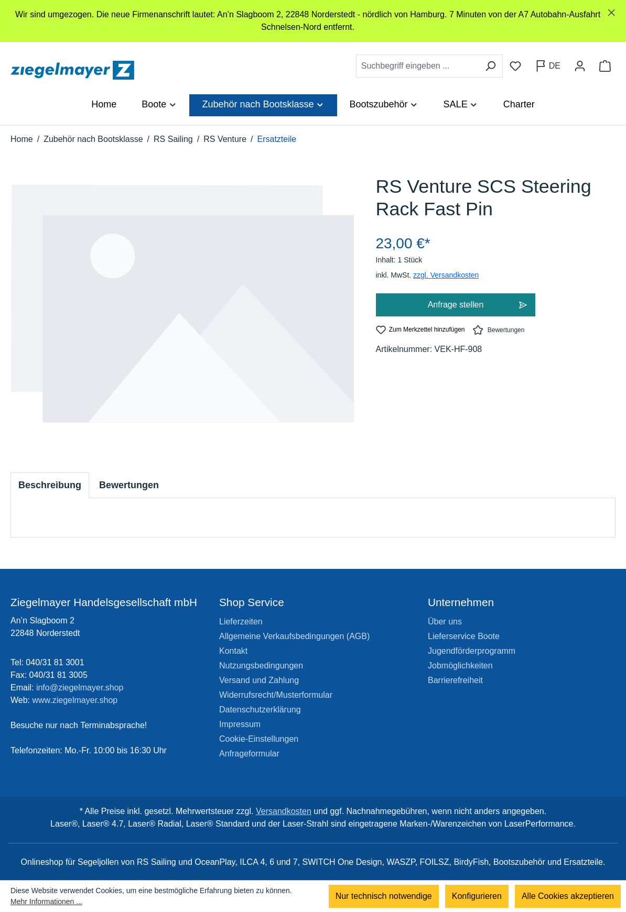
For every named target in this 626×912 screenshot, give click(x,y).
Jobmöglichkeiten (460, 665)
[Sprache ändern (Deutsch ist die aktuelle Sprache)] (547, 66)
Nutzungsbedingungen (261, 665)
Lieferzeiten (241, 621)
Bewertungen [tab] (129, 485)
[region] (313, 21)
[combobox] (417, 66)
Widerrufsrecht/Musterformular (275, 694)
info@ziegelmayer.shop (80, 687)
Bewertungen (498, 330)
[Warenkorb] (605, 66)
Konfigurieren (477, 896)
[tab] (49, 485)
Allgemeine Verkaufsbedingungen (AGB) (294, 636)
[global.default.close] (611, 12)
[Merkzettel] (515, 66)
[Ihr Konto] (579, 66)
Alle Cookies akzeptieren (568, 896)
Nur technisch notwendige (384, 896)
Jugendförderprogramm (471, 650)
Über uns (445, 621)
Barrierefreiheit (455, 680)
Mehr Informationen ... (46, 901)
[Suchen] (490, 66)
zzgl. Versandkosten (446, 275)
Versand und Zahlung (259, 680)
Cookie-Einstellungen (258, 738)
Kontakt (233, 650)
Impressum (240, 724)
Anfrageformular (249, 753)
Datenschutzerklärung (260, 709)
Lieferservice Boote (464, 636)
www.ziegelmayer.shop (75, 700)
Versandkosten (283, 811)
